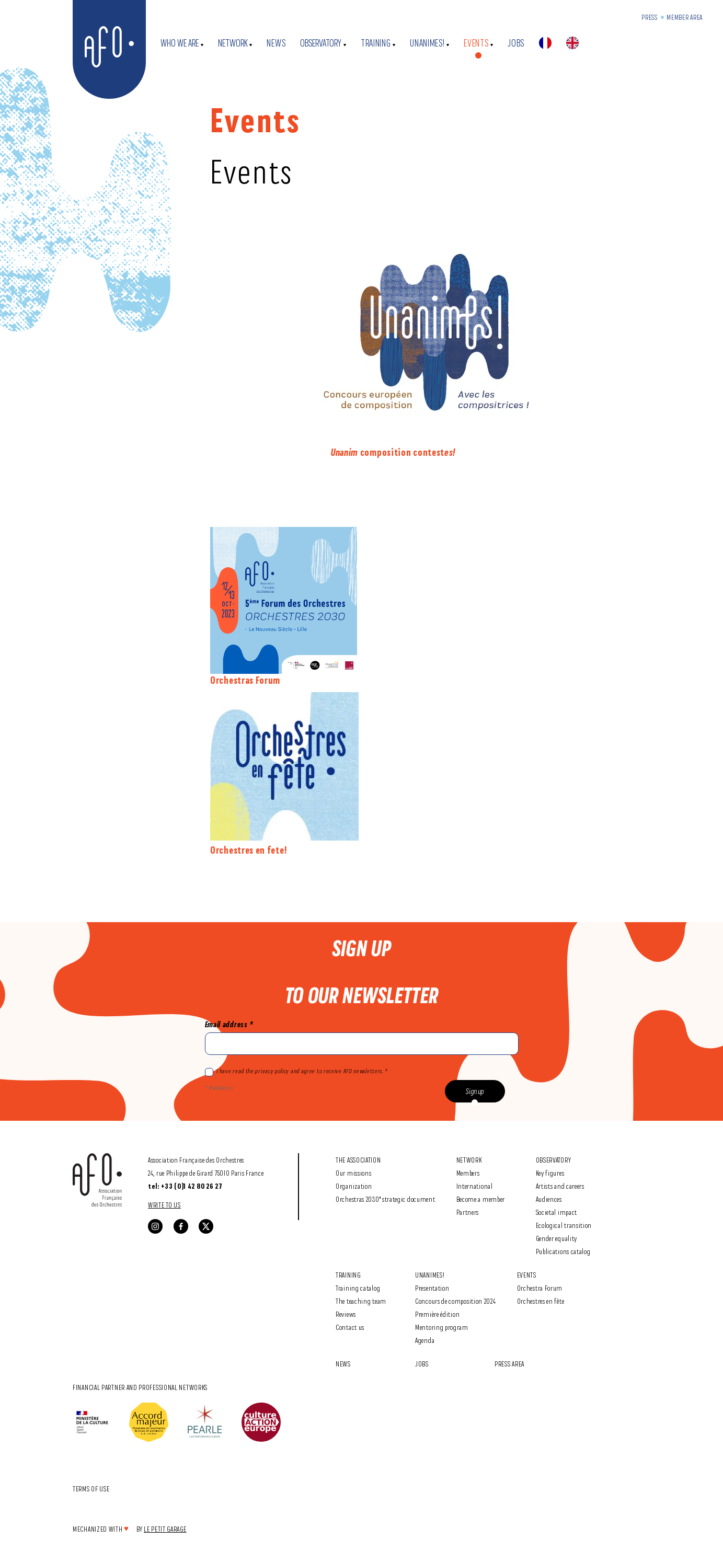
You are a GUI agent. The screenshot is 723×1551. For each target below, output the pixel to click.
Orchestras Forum (245, 680)
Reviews (346, 1313)
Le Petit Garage (165, 1528)
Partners (467, 1212)
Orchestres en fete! (248, 850)
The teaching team (361, 1300)
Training (376, 43)
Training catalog (358, 1287)
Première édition (437, 1313)
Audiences (549, 1198)
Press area (509, 1363)
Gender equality (557, 1238)
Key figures (550, 1172)
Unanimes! (427, 43)
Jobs (516, 43)
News (276, 43)
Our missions (353, 1172)
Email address (229, 1024)
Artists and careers (560, 1185)
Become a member (481, 1198)
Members (468, 1172)
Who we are (179, 43)
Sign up (475, 1091)
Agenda (424, 1340)
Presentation (432, 1287)
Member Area (685, 17)
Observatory (320, 43)
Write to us (164, 1204)
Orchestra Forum (540, 1287)
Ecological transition (564, 1225)
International (474, 1185)
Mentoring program (441, 1327)
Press (649, 17)
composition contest (387, 452)
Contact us (350, 1327)
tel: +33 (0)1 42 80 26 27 (185, 1186)
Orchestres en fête (541, 1300)
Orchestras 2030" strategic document (385, 1198)
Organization (354, 1185)
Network (233, 43)
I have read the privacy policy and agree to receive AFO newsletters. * (296, 1072)
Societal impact (557, 1212)
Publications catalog (563, 1251)
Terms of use (91, 1488)
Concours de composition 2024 (455, 1300)
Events (476, 43)
